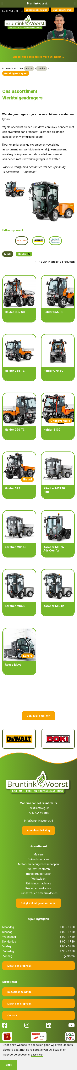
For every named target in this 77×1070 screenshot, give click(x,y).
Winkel (41, 68)
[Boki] (58, 738)
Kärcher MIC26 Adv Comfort (53, 548)
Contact (12, 1015)
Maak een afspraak (62, 9)
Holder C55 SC (15, 312)
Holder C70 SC (53, 371)
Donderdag (9, 941)
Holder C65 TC (15, 371)
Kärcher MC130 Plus (54, 490)
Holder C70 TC (15, 429)
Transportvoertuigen (38, 874)
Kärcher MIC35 (15, 606)
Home (29, 68)
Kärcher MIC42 (53, 606)
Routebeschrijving (38, 830)
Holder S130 (51, 429)
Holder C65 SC (53, 312)
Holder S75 (12, 488)
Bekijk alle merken (38, 715)
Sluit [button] (8, 1065)
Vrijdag (6, 946)
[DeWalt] (19, 738)
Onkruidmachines (38, 859)
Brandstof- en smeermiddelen (39, 893)
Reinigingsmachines (38, 883)
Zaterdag (8, 951)
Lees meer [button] (37, 1054)
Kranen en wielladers (38, 888)
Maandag (8, 927)
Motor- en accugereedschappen (38, 864)
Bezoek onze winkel (36, 9)
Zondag (7, 956)
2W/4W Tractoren (38, 869)
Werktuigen (38, 878)
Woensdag (9, 936)
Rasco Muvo (13, 664)
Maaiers (39, 854)
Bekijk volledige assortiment (38, 903)
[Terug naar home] (25, 22)
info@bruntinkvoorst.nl (38, 820)
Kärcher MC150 (15, 547)
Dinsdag (7, 932)
